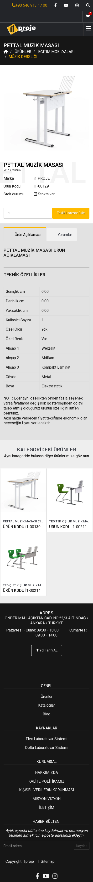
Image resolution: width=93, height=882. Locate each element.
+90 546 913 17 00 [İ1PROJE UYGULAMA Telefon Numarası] (29, 5)
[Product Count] (28, 213)
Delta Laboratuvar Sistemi (46, 747)
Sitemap (48, 861)
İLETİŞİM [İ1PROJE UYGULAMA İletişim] (46, 807)
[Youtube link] (66, 5)
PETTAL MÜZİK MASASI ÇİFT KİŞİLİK (29, 521)
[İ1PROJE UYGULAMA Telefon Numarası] (46, 665)
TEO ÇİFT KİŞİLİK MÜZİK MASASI (26, 585)
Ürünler (46, 696)
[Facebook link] (55, 5)
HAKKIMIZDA (46, 772)
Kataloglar (46, 705)
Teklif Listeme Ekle (71, 213)
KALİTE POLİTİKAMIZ (46, 781)
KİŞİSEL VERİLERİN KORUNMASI (46, 790)
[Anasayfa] (19, 29)
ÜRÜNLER (23, 51)
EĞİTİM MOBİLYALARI (56, 51)
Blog (46, 714)
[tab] (25, 234)
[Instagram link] (77, 5)
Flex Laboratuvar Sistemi (46, 739)
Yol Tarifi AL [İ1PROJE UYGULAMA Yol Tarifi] (46, 650)
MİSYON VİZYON (46, 798)
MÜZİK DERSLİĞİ (23, 56)
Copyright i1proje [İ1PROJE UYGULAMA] (19, 861)
